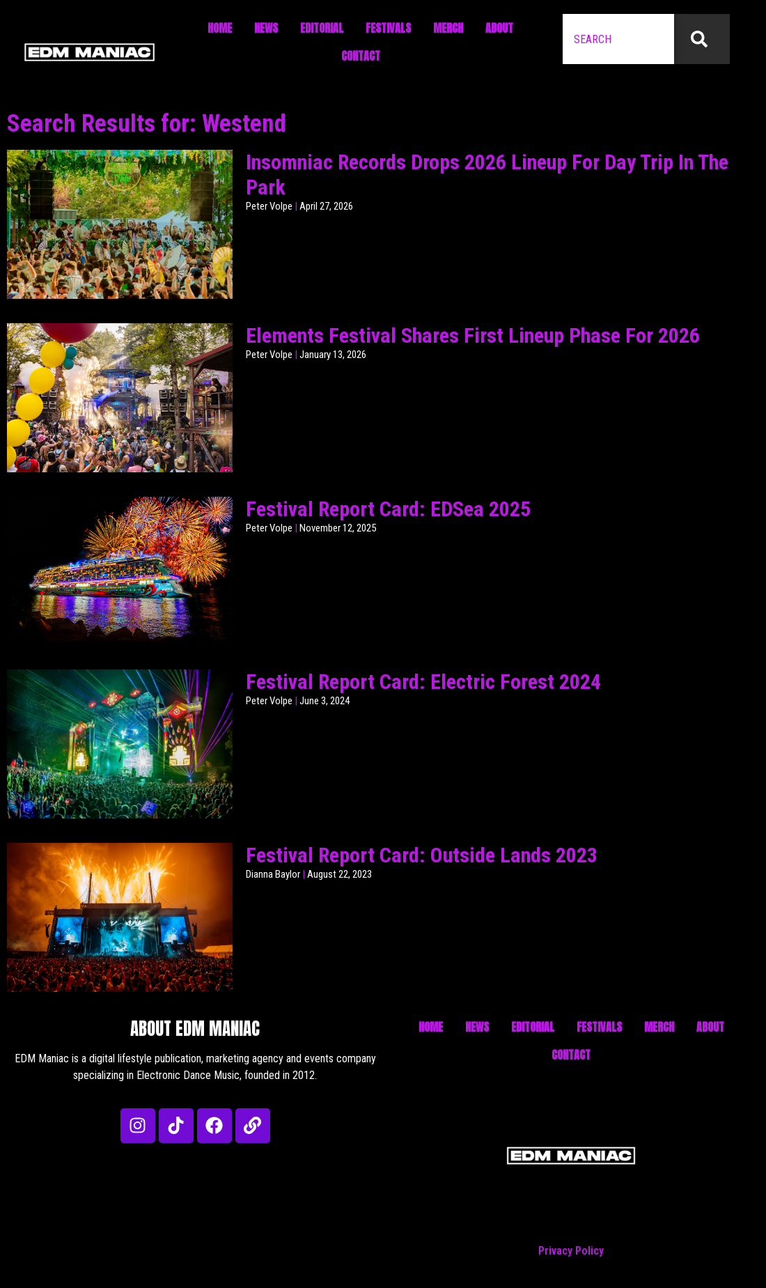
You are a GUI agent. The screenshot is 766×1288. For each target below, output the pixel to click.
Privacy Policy (571, 1250)
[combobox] (618, 39)
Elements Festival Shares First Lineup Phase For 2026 (473, 335)
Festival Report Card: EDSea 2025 (388, 509)
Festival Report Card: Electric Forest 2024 (423, 681)
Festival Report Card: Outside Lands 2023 (421, 855)
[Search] (702, 39)
